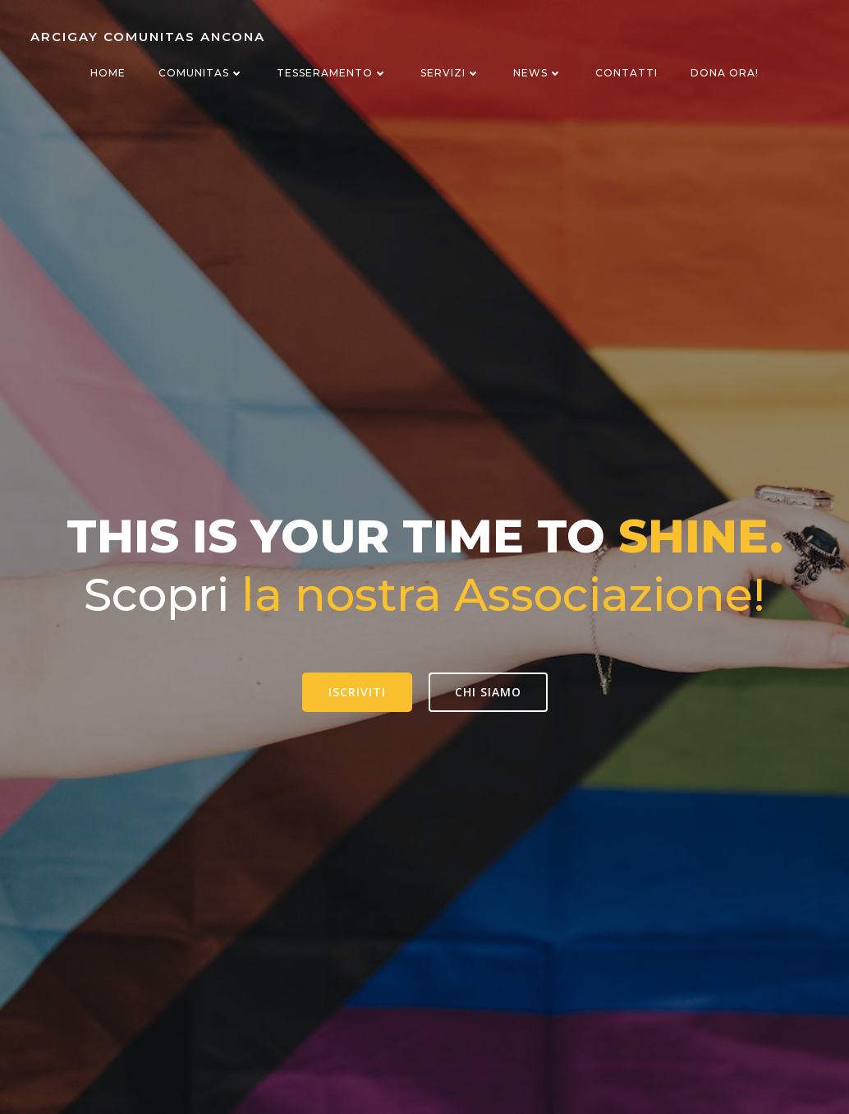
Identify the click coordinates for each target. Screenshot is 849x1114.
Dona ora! (725, 73)
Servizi (450, 73)
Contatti (626, 73)
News (537, 73)
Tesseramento (332, 73)
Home (108, 73)
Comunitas (201, 73)
